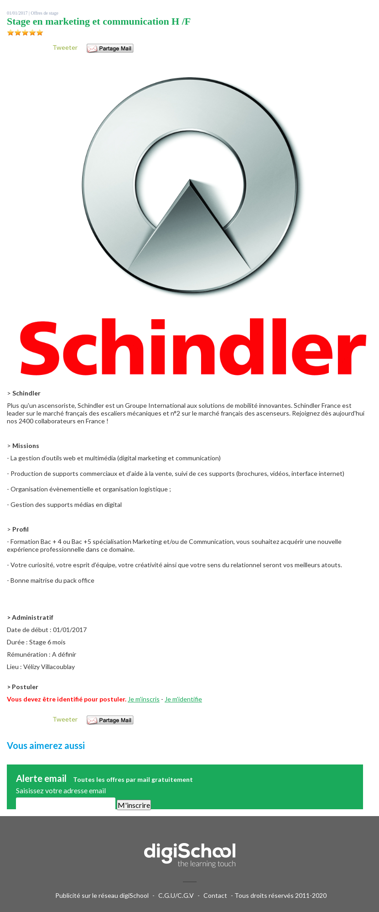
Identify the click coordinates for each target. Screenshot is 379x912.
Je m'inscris (144, 699)
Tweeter (65, 47)
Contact (215, 895)
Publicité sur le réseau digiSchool (102, 895)
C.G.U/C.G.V (176, 895)
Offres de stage (44, 13)
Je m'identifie (183, 699)
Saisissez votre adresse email (61, 790)
